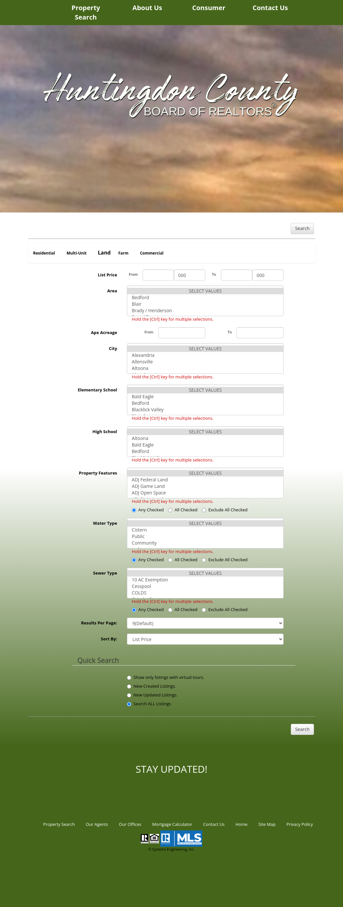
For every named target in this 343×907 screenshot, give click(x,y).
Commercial (152, 253)
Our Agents (97, 824)
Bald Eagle (205, 396)
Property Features (98, 473)
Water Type (105, 523)
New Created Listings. (151, 686)
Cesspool (205, 586)
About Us (147, 7)
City (113, 348)
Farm (123, 253)
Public (205, 536)
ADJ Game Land (205, 486)
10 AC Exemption (205, 580)
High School (104, 431)
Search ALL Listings (149, 704)
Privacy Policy (300, 824)
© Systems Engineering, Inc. (171, 849)
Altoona (205, 368)
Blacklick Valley (205, 409)
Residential (44, 253)
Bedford (205, 297)
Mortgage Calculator (172, 824)
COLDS (205, 593)
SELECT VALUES (205, 291)
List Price (107, 275)
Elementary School (97, 390)
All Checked (182, 510)
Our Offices (130, 824)
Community (205, 543)
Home (242, 824)
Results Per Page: (99, 623)
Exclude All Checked (224, 510)
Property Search (85, 12)
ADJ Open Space (205, 493)
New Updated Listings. (152, 695)
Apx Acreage (104, 332)
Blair (205, 304)
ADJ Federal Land (205, 479)
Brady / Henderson (205, 310)
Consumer (209, 7)
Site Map (267, 824)
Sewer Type (105, 573)
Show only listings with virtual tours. (165, 677)
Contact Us (270, 7)
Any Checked (148, 510)
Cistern (205, 530)
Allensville (205, 361)
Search (302, 228)
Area (112, 291)
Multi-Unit (76, 253)
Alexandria (205, 355)
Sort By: (109, 639)
